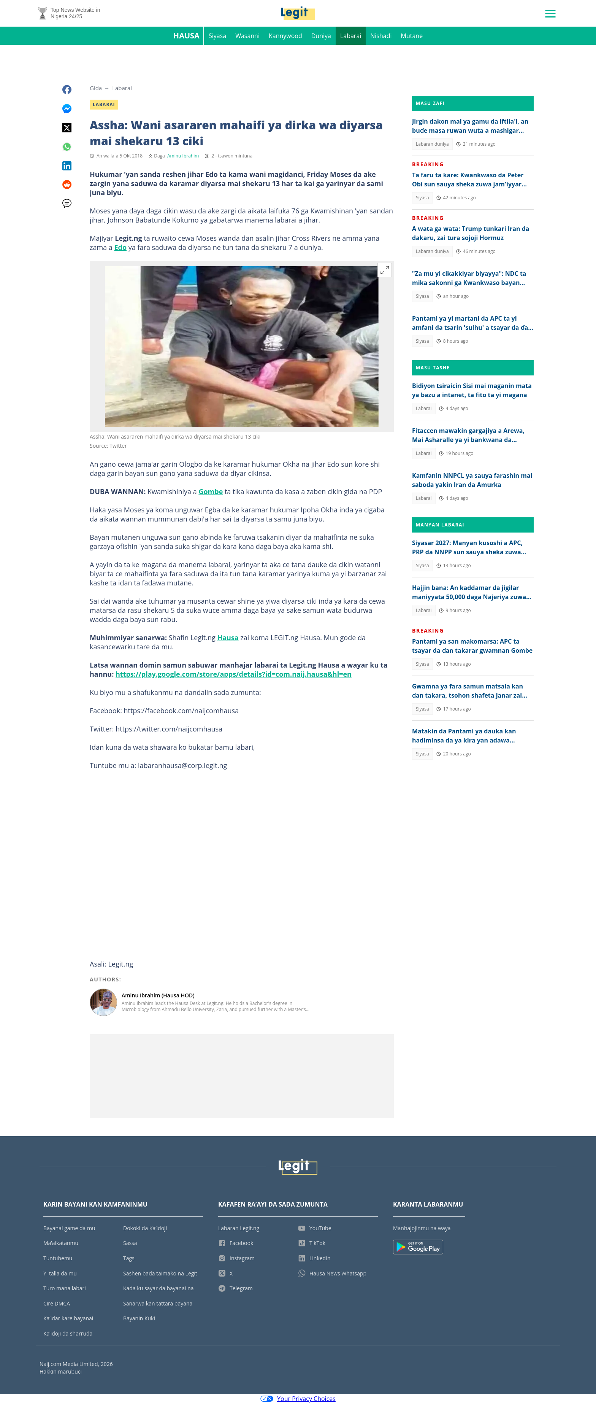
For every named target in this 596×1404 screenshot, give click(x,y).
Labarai (350, 36)
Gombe (210, 492)
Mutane (412, 36)
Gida (96, 88)
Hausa (186, 36)
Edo (120, 248)
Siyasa (217, 36)
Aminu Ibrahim (183, 156)
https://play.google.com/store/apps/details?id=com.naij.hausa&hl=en (234, 674)
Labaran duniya (432, 145)
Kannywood (285, 36)
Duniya (321, 36)
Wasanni (247, 36)
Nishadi (381, 36)
